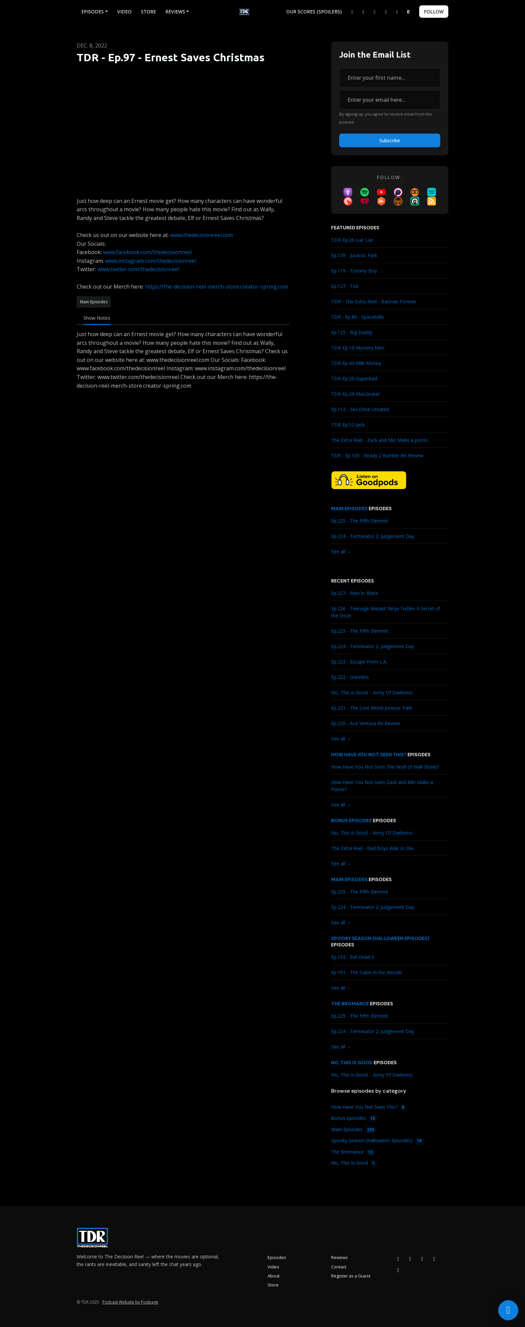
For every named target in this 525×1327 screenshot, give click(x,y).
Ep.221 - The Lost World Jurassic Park (371, 708)
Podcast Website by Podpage (130, 1302)
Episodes (92, 11)
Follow (434, 11)
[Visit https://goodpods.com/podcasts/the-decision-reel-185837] (368, 479)
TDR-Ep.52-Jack (348, 424)
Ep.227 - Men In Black (354, 593)
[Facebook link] (363, 11)
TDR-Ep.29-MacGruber (355, 394)
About (274, 1276)
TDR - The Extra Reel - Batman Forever (374, 301)
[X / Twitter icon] (434, 1258)
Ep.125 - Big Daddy (351, 332)
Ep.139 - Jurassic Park (354, 255)
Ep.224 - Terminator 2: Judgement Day (372, 536)
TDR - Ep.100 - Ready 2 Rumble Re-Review (377, 455)
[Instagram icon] (410, 1258)
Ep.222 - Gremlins (350, 677)
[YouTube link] (386, 11)
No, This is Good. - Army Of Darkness (372, 692)
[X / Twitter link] (352, 11)
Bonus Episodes (351, 820)
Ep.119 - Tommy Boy (354, 270)
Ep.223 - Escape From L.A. (359, 661)
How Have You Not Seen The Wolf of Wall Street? (385, 767)
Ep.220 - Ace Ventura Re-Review (365, 723)
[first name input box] (389, 77)
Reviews (175, 11)
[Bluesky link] (397, 11)
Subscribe (389, 140)
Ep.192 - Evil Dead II (352, 957)
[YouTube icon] (422, 1258)
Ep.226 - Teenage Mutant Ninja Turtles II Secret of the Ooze (385, 612)
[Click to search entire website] (408, 11)
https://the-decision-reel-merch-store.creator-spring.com (216, 286)
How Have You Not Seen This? (368, 755)
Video (124, 11)
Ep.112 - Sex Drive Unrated (360, 409)
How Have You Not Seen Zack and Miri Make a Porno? (382, 785)
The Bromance (350, 1004)
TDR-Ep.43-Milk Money (356, 363)
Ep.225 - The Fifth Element (359, 521)
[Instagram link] (374, 11)
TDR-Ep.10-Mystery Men (357, 347)
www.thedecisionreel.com (201, 235)
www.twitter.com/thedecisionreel (138, 269)
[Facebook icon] (398, 1258)
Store (148, 11)
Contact (338, 1267)
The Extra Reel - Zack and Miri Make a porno (379, 440)
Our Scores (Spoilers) (314, 11)
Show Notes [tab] (96, 318)
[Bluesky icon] (398, 1270)
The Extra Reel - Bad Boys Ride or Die (372, 848)
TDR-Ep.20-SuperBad (354, 378)
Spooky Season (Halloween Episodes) (380, 938)
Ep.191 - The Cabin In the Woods (366, 972)
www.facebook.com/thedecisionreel (147, 252)
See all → (341, 551)
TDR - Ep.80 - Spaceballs (357, 317)
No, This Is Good (352, 1063)
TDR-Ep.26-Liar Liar (352, 240)
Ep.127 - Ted (344, 286)
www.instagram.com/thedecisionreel (150, 260)
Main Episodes (349, 508)
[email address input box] (389, 99)
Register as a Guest (350, 1276)
